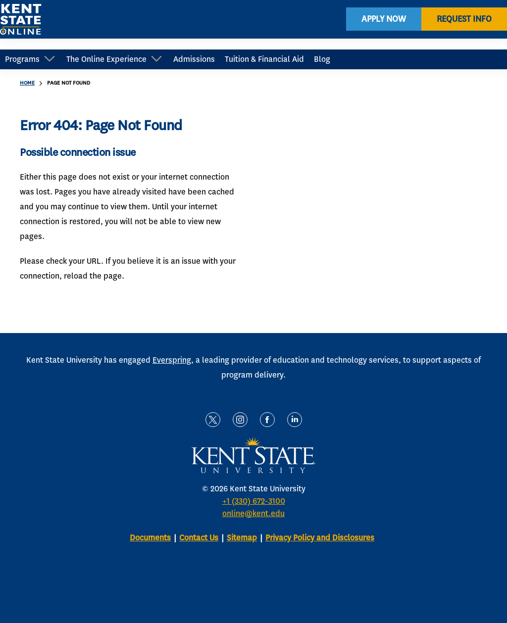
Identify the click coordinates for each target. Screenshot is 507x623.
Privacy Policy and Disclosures (319, 537)
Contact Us (198, 537)
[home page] (21, 24)
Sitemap (242, 537)
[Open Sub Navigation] (49, 59)
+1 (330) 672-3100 (253, 501)
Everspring (171, 360)
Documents (150, 537)
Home (27, 83)
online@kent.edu (253, 513)
